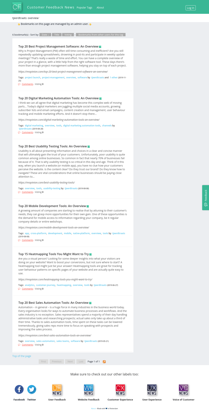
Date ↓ (45, 34)
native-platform (81, 233)
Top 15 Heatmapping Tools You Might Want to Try (53, 254)
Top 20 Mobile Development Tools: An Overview (52, 206)
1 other (114, 77)
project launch (32, 77)
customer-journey (45, 285)
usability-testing (51, 188)
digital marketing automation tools (81, 125)
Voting (68, 34)
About (100, 7)
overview (71, 77)
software (82, 77)
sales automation (45, 341)
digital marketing (34, 125)
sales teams (62, 341)
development (55, 233)
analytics (29, 285)
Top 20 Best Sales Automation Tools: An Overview (53, 303)
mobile (67, 233)
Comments (27, 84)
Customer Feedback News (50, 7)
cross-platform (38, 233)
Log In (190, 8)
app (27, 233)
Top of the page (21, 356)
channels (107, 125)
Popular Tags (84, 7)
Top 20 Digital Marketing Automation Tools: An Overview (58, 98)
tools (59, 125)
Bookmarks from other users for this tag (100, 34)
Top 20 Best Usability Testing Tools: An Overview (52, 146)
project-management (53, 77)
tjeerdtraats (97, 77)
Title (56, 34)
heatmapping (64, 285)
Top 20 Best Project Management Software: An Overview (58, 46)
